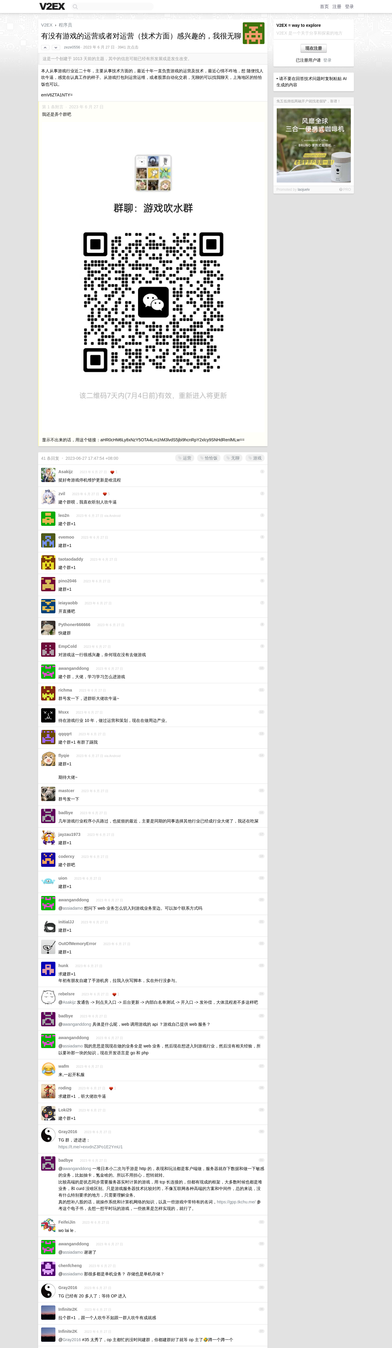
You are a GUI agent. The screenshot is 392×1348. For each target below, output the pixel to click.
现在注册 (313, 48)
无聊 (232, 458)
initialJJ (66, 921)
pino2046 (67, 580)
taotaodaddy (70, 559)
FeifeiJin (66, 1222)
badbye (65, 812)
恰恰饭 (208, 458)
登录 (349, 6)
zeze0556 (72, 47)
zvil (61, 493)
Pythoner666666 (74, 624)
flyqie (63, 755)
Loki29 (64, 1110)
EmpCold (67, 646)
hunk (63, 965)
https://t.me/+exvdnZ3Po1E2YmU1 (90, 1146)
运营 (184, 458)
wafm (63, 1066)
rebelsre (66, 994)
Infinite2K (67, 1309)
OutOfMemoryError (77, 943)
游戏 (255, 458)
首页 (324, 6)
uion (62, 878)
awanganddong (73, 668)
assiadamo (73, 908)
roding (64, 1088)
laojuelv (304, 189)
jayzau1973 (69, 834)
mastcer (66, 790)
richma (65, 690)
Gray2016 (67, 1131)
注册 (336, 6)
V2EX (46, 24)
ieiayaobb (68, 602)
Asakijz (65, 471)
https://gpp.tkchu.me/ (236, 1202)
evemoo (66, 537)
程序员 (65, 24)
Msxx (63, 712)
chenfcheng (70, 1265)
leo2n (63, 515)
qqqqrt (64, 733)
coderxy (66, 856)
